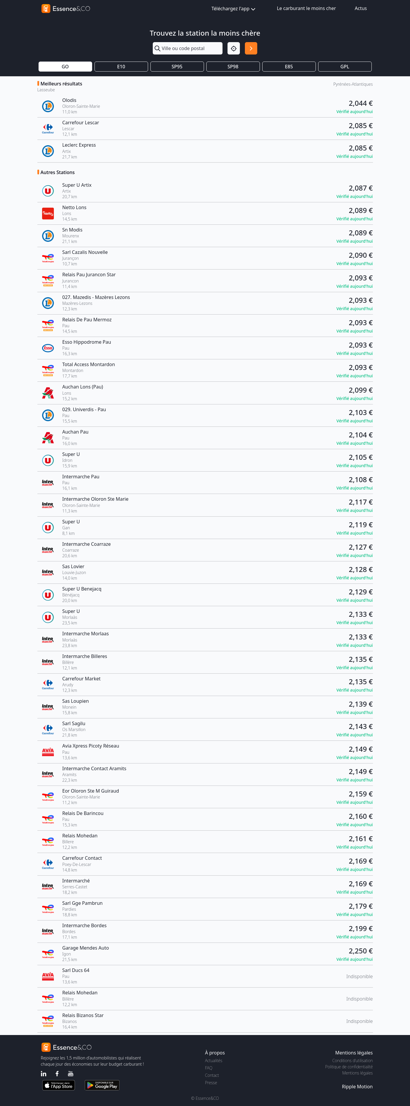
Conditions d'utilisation (352, 1060)
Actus (361, 8)
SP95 (177, 66)
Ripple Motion (357, 1086)
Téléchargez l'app (234, 9)
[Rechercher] (251, 48)
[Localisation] (234, 48)
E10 (121, 66)
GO (65, 66)
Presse (211, 1082)
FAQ (209, 1068)
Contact (212, 1075)
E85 (289, 66)
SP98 (233, 66)
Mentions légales (357, 1073)
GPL (345, 66)
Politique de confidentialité (349, 1066)
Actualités (214, 1060)
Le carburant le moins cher (306, 8)
